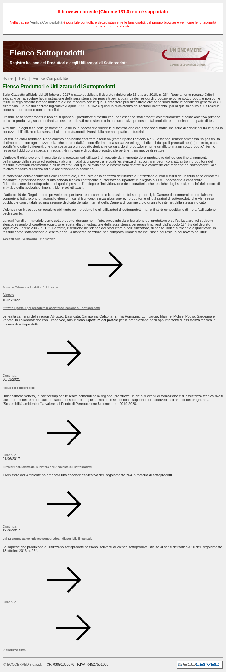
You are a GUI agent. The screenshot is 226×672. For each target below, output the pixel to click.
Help (23, 78)
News (8, 294)
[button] (62, 650)
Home (8, 78)
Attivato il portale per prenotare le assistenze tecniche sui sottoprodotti (51, 308)
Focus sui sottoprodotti (19, 387)
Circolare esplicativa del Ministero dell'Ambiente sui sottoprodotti (47, 466)
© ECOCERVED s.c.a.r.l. (22, 664)
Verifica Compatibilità (46, 22)
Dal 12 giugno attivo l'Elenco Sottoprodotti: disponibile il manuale (47, 538)
